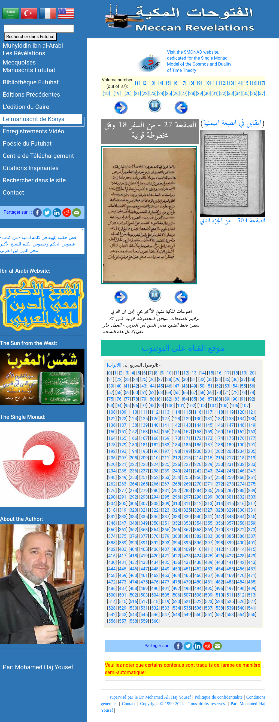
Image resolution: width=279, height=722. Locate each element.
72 (235, 392)
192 (112, 451)
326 (198, 510)
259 (230, 477)
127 (165, 418)
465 (187, 575)
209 (144, 457)
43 (143, 386)
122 (112, 418)
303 (251, 497)
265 (144, 484)
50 (201, 386)
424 (198, 555)
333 (122, 516)
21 (110, 379)
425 (208, 555)
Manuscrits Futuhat (29, 69)
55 (243, 386)
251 (144, 477)
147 (230, 425)
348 (133, 523)
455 (230, 569)
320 (133, 510)
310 (176, 503)
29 (177, 379)
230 (219, 464)
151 (122, 431)
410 (198, 549)
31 (193, 379)
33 (210, 379)
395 (187, 542)
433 (144, 562)
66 (185, 392)
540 (241, 608)
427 (230, 555)
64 (168, 392)
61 (143, 392)
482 (219, 582)
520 (176, 601)
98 (152, 405)
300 (219, 497)
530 (133, 608)
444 (112, 569)
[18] (106, 93)
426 (219, 555)
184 (176, 444)
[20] (128, 93)
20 (252, 373)
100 (170, 405)
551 (208, 614)
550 (198, 614)
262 (112, 484)
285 (208, 490)
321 (144, 510)
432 (133, 562)
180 (133, 444)
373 (251, 529)
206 (112, 457)
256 (198, 477)
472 (112, 582)
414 (241, 549)
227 (187, 464)
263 (122, 484)
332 (112, 516)
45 (160, 386)
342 (219, 516)
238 (155, 471)
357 (230, 523)
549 (187, 614)
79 (143, 399)
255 (187, 477)
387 (251, 536)
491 (165, 588)
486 (112, 588)
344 (241, 516)
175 (230, 438)
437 (187, 562)
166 (133, 438)
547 (165, 614)
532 (155, 608)
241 (187, 471)
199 (187, 451)
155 (165, 431)
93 (110, 405)
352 (176, 523)
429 (251, 555)
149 (251, 425)
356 (219, 523)
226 (176, 464)
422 (176, 555)
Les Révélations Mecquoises (24, 58)
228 (198, 464)
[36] (253, 93)
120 (241, 412)
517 (144, 601)
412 (219, 549)
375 (122, 536)
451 (187, 569)
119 (230, 412)
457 (251, 569)
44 (152, 386)
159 (208, 431)
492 (176, 588)
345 (251, 516)
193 (122, 451)
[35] (246, 93)
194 (133, 451)
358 (241, 523)
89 (226, 399)
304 (112, 503)
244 (219, 471)
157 (187, 431)
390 (133, 542)
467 (208, 575)
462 (155, 575)
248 (112, 477)
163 (251, 431)
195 (144, 451)
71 (226, 392)
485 (251, 582)
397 (208, 542)
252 (155, 477)
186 (198, 444)
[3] (152, 83)
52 (218, 386)
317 (251, 503)
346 (112, 523)
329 (230, 510)
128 (176, 418)
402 (112, 549)
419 (144, 555)
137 (122, 425)
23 (127, 379)
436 (176, 562)
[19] (117, 93)
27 (160, 379)
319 (122, 510)
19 (243, 373)
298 (198, 497)
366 (176, 529)
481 (208, 582)
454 (219, 569)
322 (155, 510)
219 (251, 457)
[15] (246, 83)
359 (251, 523)
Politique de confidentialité (218, 697)
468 (219, 575)
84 (185, 399)
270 (198, 484)
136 (112, 425)
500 (112, 595)
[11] (215, 83)
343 (230, 516)
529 (122, 608)
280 (155, 490)
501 (122, 595)
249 (122, 477)
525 (230, 601)
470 (241, 575)
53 (226, 386)
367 (187, 529)
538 (219, 608)
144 (198, 425)
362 (133, 529)
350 (155, 523)
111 (144, 412)
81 (160, 399)
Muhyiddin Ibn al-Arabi (33, 45)
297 (187, 497)
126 (155, 418)
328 (219, 510)
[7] (183, 83)
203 (230, 451)
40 (119, 386)
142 (176, 425)
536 (198, 608)
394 (176, 542)
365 (165, 529)
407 (165, 549)
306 (133, 503)
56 (251, 386)
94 (119, 405)
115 (187, 412)
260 (241, 477)
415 (251, 549)
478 (176, 582)
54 (235, 386)
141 (165, 425)
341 (208, 516)
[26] (176, 93)
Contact (13, 192)
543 (122, 614)
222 (133, 464)
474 (133, 582)
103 (202, 405)
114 (176, 412)
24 (135, 379)
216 (219, 457)
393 (165, 542)
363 (144, 529)
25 (143, 379)
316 (241, 503)
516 (133, 601)
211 (165, 457)
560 (155, 621)
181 (144, 444)
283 (187, 490)
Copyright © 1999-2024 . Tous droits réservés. (183, 703)
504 (155, 595)
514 (112, 601)
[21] (137, 93)
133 (230, 418)
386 (241, 536)
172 (198, 438)
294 (155, 497)
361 (122, 529)
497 (230, 588)
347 (122, 523)
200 (198, 451)
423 (187, 555)
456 (241, 569)
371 (230, 529)
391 (144, 542)
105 (224, 405)
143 (187, 425)
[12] (222, 83)
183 (165, 444)
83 (177, 399)
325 (187, 510)
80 (152, 399)
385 (230, 536)
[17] (261, 83)
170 (176, 438)
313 (208, 503)
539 (230, 608)
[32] (222, 93)
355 (208, 523)
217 (230, 457)
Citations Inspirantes (31, 167)
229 (208, 464)
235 (122, 471)
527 (251, 601)
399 (230, 542)
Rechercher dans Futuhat (30, 36)
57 (110, 392)
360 (112, 529)
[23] (152, 93)
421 (165, 555)
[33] (230, 93)
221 (122, 464)
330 (241, 510)
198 (176, 451)
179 (122, 444)
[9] (199, 83)
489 (144, 588)
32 (201, 379)
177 (251, 438)
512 (241, 595)
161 (230, 431)
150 (112, 431)
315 (230, 503)
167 (144, 438)
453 (208, 569)
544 (133, 614)
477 (165, 582)
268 (176, 484)
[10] (207, 83)
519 (165, 601)
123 (122, 418)
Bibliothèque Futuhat (31, 82)
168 (155, 438)
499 (251, 588)
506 (176, 595)
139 (144, 425)
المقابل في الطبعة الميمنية (232, 123)
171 (187, 438)
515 (122, 601)
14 (202, 373)
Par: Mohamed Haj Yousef (38, 667)
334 (133, 516)
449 (165, 569)
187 (208, 444)
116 (198, 412)
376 (133, 536)
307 (144, 503)
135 (251, 418)
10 (169, 373)
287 (230, 490)
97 (143, 405)
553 (230, 614)
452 (198, 569)
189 (230, 444)
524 (219, 601)
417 (122, 555)
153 (144, 431)
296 (176, 497)
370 (219, 529)
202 (219, 451)
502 (133, 595)
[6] (176, 83)
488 (133, 588)
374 (112, 536)
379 (165, 536)
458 (112, 575)
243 (208, 471)
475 (144, 582)
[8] (191, 83)
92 (251, 399)
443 (251, 562)
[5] (168, 83)
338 (176, 516)
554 (241, 614)
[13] (230, 83)
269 (187, 484)
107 (245, 405)
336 (155, 516)
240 (176, 471)
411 (208, 549)
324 (176, 510)
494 (198, 588)
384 (219, 536)
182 (155, 444)
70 (218, 392)
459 (122, 575)
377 (144, 536)
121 (251, 412)
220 (112, 464)
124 (133, 418)
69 (210, 392)
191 (251, 444)
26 (152, 379)
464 (176, 575)
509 (208, 595)
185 (187, 444)
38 (251, 379)
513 (251, 595)
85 (193, 399)
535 (187, 608)
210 (155, 457)
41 (127, 386)
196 (155, 451)
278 (133, 490)
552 (219, 614)
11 (177, 373)
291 (122, 497)
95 (127, 405)
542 (112, 614)
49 (193, 386)
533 (165, 608)
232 (241, 464)
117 (208, 412)
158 (198, 431)
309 (165, 503)
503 (144, 595)
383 (208, 536)
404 (133, 549)
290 (112, 497)
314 (219, 503)
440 (219, 562)
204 (241, 451)
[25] (168, 93)
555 (251, 614)
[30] (207, 93)
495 (208, 588)
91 (243, 399)
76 (119, 399)
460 (133, 575)
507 (187, 595)
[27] (183, 93)
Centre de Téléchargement (38, 155)
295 (165, 497)
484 (241, 582)
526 (241, 601)
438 (198, 562)
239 (165, 471)
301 (230, 497)
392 (155, 542)
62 (152, 392)
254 (176, 477)
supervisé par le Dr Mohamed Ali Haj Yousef (150, 697)
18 (235, 373)
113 (165, 412)
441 (230, 562)
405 (144, 549)
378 (155, 536)
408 (176, 549)
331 (251, 510)
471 (251, 575)
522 (198, 601)
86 (201, 399)
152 (133, 431)
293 (144, 497)
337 (165, 516)
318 (112, 510)
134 (241, 418)
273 (230, 484)
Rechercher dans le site (34, 180)
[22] (144, 93)
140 (155, 425)
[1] (137, 83)
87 (210, 399)
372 (241, 529)
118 (219, 412)
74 (251, 392)
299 (208, 497)
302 (241, 497)
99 (160, 405)
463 (165, 575)
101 (180, 405)
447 (144, 569)
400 (241, 542)
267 (165, 484)
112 (155, 412)
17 (227, 373)
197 (165, 451)
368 (198, 529)
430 (112, 562)
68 (201, 392)
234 (112, 471)
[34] (238, 93)
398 (219, 542)
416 (112, 555)
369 (208, 529)
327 (208, 510)
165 (122, 438)
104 (213, 405)
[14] (238, 83)
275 (251, 484)
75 (110, 399)
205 (251, 451)
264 (133, 484)
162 (241, 431)
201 (208, 451)
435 (165, 562)
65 (177, 392)
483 (230, 582)
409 (187, 549)
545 (144, 614)
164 (112, 438)
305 (122, 503)
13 (194, 373)
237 (144, 471)
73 (243, 392)
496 (219, 588)
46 (168, 386)
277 (122, 490)
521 (187, 601)
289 (251, 490)
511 (230, 595)
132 (219, 418)
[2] (145, 83)
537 (208, 608)
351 (165, 523)
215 (208, 457)
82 (168, 399)
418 (133, 555)
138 (133, 425)
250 (133, 477)
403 (122, 549)
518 (155, 601)
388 (112, 542)
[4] (160, 83)
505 (165, 595)
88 (218, 399)
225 (165, 464)
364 (155, 529)
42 (135, 386)
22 (119, 379)
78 (135, 399)
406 (155, 549)
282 (176, 490)
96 (135, 405)
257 (208, 477)
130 (198, 418)
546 (155, 614)
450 (176, 569)
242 (198, 471)
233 (251, 464)
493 (187, 588)
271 (208, 484)
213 (187, 457)
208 (133, 457)
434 (155, 562)
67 (193, 392)
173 (208, 438)
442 (241, 562)
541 (251, 608)
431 (122, 562)
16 (218, 373)
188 (219, 444)
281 (165, 490)
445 (122, 569)
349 (144, 523)
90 (235, 399)
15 (210, 373)
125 (144, 418)
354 (198, 523)
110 (133, 412)
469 (230, 575)
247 (251, 471)
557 (122, 621)
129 (187, 418)
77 (127, 399)
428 (241, 555)
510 (219, 595)
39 (110, 386)
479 (187, 582)
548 (176, 614)
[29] (199, 93)
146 (219, 425)
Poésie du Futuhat (27, 143)
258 (219, 477)
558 (133, 621)
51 (210, 386)
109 (122, 412)
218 (241, 457)
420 (155, 555)
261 (251, 477)
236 (133, 471)
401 (251, 542)
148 (241, 425)
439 (208, 562)
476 (155, 582)
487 (122, 588)
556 (112, 621)
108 (112, 412)
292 (133, 497)
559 (144, 621)
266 (155, 484)
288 (241, 490)
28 (168, 379)
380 (176, 536)
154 (155, 431)
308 (155, 503)
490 (155, 588)
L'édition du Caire (26, 106)
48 (185, 386)
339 (187, 516)
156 (176, 431)
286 (219, 490)
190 (241, 444)
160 (219, 431)
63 (160, 392)
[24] (160, 93)
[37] (261, 93)
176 (241, 438)
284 (198, 490)
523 (208, 601)
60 (135, 392)
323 (165, 510)
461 (144, 575)
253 (165, 477)
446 (133, 569)
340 (198, 516)
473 (122, 582)
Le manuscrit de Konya (34, 118)
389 (122, 542)
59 (127, 392)
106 (234, 405)
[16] (253, 83)
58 (119, 392)
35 (226, 379)
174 (219, 438)
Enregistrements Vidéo (33, 131)
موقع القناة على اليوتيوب (183, 348)
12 (185, 373)
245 (230, 471)
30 (185, 379)
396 (198, 542)
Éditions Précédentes (31, 94)
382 (198, 536)
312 (198, 503)
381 (187, 536)
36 (235, 379)
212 (176, 457)
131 (208, 418)
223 (144, 464)
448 (155, 569)
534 (176, 608)
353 (187, 523)
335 (144, 516)
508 (198, 595)
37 (243, 379)
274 (241, 484)
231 (230, 464)
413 (230, 549)
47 (177, 386)
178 (112, 444)
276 (112, 490)
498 (241, 588)
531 (144, 608)
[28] (191, 93)
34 (218, 379)
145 (208, 425)
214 (198, 457)
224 (155, 464)
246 (241, 471)
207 (122, 457)
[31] (215, 93)
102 (191, 405)
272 (219, 484)
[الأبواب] (114, 365)
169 (165, 438)
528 (112, 608)
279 (144, 490)
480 (198, 582)
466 (198, 575)
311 (187, 503)
